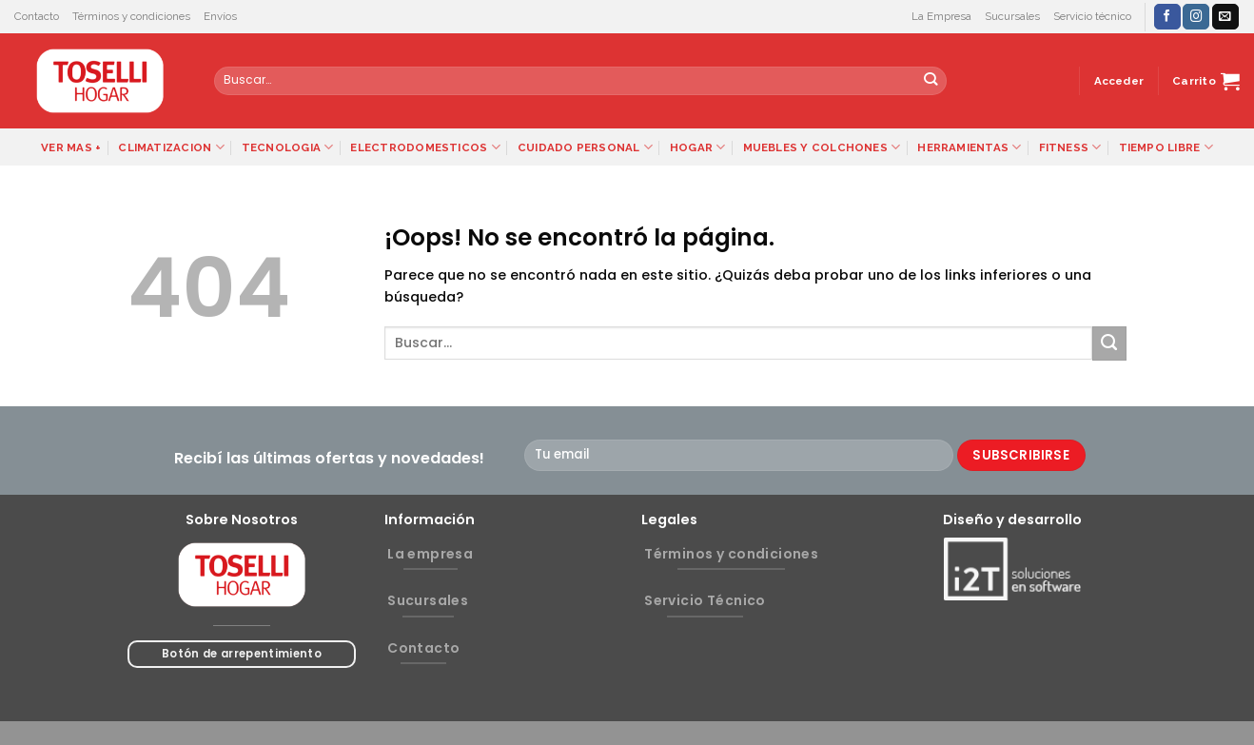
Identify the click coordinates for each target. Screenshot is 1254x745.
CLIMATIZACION (171, 147)
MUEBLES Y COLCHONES (822, 147)
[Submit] (931, 81)
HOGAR (698, 147)
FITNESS (1070, 147)
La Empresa (941, 16)
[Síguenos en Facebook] (1167, 16)
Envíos (220, 16)
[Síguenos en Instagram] (1196, 16)
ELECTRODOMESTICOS (425, 147)
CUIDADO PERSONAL (585, 147)
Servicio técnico (1092, 16)
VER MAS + (71, 147)
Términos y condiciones (131, 16)
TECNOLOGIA (288, 147)
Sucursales (1012, 16)
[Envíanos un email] (1225, 16)
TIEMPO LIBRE (1166, 147)
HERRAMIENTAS (969, 147)
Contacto (36, 16)
